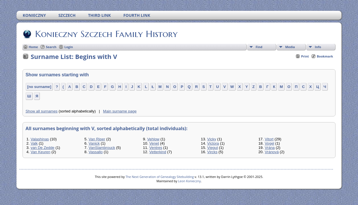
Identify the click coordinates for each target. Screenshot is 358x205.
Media (290, 47)
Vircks (212, 152)
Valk (34, 143)
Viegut (212, 147)
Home (33, 47)
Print (305, 56)
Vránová (272, 152)
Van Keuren (40, 152)
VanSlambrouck (102, 147)
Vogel (269, 143)
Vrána (270, 147)
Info (318, 47)
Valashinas (40, 139)
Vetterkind (157, 152)
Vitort (269, 139)
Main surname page (120, 111)
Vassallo (95, 152)
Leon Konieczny (189, 181)
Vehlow (153, 139)
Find (259, 47)
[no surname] (39, 87)
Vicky (211, 139)
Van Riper (97, 139)
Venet (154, 143)
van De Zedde (43, 147)
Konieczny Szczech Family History (106, 34)
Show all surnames (42, 111)
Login (68, 47)
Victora (213, 143)
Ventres (155, 147)
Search (51, 47)
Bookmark (325, 56)
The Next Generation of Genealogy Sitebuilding (159, 177)
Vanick (94, 143)
